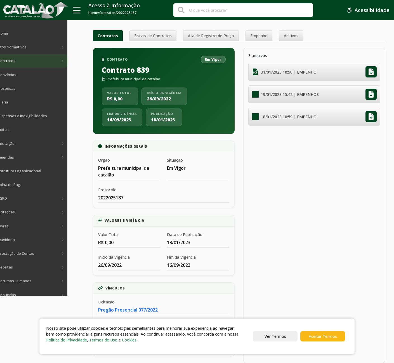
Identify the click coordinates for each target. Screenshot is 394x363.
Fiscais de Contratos (153, 35)
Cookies (129, 340)
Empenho (259, 35)
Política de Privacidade (66, 340)
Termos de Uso (103, 340)
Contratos (108, 35)
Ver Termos (275, 336)
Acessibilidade (368, 10)
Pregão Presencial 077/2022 (128, 310)
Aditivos (291, 35)
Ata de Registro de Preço (211, 35)
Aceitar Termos (323, 336)
